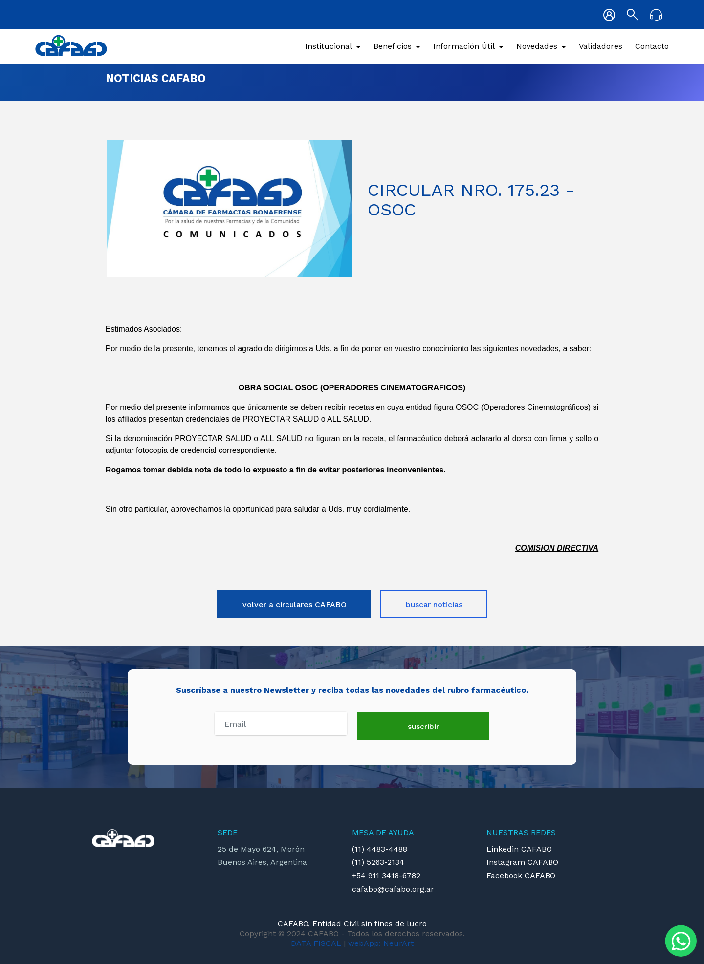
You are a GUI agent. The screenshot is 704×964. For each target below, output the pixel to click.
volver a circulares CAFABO (294, 604)
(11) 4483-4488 (379, 849)
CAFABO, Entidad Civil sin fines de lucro (352, 923)
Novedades (536, 46)
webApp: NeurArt (381, 943)
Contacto (652, 46)
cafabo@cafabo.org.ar (393, 889)
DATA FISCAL (316, 943)
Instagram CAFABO (522, 862)
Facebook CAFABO (520, 875)
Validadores (600, 46)
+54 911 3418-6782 (386, 875)
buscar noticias (434, 604)
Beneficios (393, 46)
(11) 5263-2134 (378, 862)
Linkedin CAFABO (519, 849)
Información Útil (464, 46)
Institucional (328, 46)
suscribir (423, 726)
